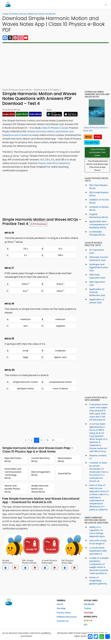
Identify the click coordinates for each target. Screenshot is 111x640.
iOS (85, 624)
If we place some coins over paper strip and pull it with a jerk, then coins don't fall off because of (98, 412)
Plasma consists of (98, 457)
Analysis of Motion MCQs (99, 208)
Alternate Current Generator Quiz (98, 259)
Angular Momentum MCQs (98, 216)
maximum (25, 319)
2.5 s (25, 248)
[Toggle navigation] (106, 4)
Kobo (98, 136)
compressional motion (60, 382)
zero (25, 325)
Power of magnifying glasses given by (98, 580)
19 (47, 440)
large (25, 357)
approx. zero (60, 357)
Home (60, 604)
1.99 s (60, 255)
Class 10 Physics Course (54, 128)
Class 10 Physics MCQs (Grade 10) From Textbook (28, 13)
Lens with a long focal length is (97, 542)
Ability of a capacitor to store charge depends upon (97, 532)
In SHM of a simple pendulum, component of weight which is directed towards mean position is (99, 566)
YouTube (88, 612)
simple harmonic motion (25, 382)
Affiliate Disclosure (66, 616)
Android (88, 620)
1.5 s (60, 248)
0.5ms (25, 284)
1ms (25, 291)
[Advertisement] (55, 65)
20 (53, 440)
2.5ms (60, 291)
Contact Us (63, 621)
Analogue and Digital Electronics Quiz (98, 267)
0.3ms (60, 284)
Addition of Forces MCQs (99, 201)
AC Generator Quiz (96, 251)
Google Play (91, 142)
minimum (60, 319)
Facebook (89, 604)
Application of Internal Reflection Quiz (97, 292)
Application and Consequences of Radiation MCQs (98, 224)
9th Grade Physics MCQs (98, 194)
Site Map (61, 608)
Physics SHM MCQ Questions (54, 163)
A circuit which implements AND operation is (98, 550)
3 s (25, 255)
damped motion (25, 388)
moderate (60, 350)
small (25, 350)
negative (60, 325)
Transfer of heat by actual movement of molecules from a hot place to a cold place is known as (98, 472)
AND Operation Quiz (97, 283)
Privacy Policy (64, 612)
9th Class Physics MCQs (98, 187)
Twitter (87, 608)
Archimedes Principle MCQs (97, 233)
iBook (88, 136)
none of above (60, 388)
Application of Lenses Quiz (96, 301)
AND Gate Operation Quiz (97, 276)
